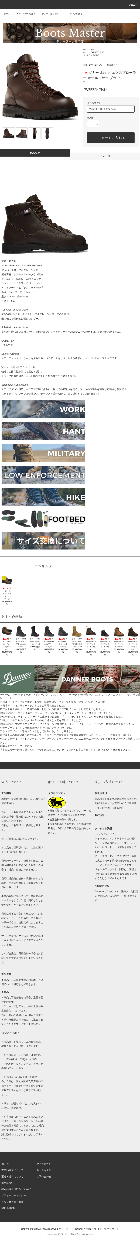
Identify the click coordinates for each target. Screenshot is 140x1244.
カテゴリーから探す (23, 13)
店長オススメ (96, 55)
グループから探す (48, 13)
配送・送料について (12, 1176)
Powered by (70, 1235)
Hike (92, 50)
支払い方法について (12, 1170)
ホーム (7, 13)
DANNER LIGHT (97, 52)
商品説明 (35, 152)
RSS (3, 1208)
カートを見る (43, 1170)
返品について (8, 1182)
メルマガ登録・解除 (12, 1201)
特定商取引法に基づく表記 (16, 1189)
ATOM (11, 1208)
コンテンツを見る (71, 13)
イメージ (105, 156)
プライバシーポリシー (13, 1195)
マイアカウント (45, 1163)
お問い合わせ (43, 1176)
